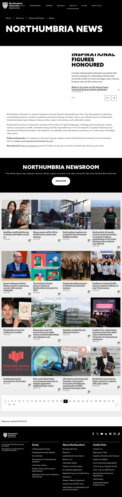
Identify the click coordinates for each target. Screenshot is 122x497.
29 (100, 401)
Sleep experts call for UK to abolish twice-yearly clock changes (45, 234)
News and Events (36, 18)
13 (32, 401)
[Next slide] (114, 97)
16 (44, 401)
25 (83, 401)
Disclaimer (67, 477)
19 (57, 401)
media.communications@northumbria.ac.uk (33, 141)
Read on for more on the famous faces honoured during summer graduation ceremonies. (90, 89)
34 (14, 405)
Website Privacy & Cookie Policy (76, 473)
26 (87, 401)
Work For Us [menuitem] (97, 6)
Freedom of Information (72, 466)
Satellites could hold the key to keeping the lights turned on (16, 234)
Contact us (97, 449)
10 (19, 401)
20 (61, 401)
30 (104, 401)
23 (74, 401)
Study (35, 445)
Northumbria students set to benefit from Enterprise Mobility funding (75, 234)
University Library (39, 465)
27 (91, 401)
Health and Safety (100, 460)
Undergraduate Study (41, 449)
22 (70, 401)
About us (20, 18)
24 (78, 401)
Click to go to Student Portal (105, 466)
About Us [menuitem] (73, 6)
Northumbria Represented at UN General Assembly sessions (75, 286)
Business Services (70, 449)
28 (96, 401)
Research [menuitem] (61, 6)
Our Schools (37, 456)
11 (23, 401)
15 (40, 401)
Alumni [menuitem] (84, 6)
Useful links (99, 445)
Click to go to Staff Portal (103, 470)
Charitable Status (70, 463)
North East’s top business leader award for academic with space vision (104, 381)
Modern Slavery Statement (73, 480)
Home (8, 18)
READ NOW (61, 181)
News (51, 18)
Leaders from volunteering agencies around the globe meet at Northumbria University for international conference (104, 334)
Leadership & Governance (73, 456)
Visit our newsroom (29, 146)
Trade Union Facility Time (73, 484)
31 (109, 401)
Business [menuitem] (49, 6)
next (116, 405)
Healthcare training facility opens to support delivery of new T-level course (105, 286)
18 (53, 401)
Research (66, 453)
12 (27, 401)
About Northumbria (74, 445)
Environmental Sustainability (105, 463)
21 (66, 401)
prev (5, 401)
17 (49, 401)
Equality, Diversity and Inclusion (106, 456)
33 (9, 405)
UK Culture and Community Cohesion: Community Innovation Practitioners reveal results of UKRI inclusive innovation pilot (75, 383)
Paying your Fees (100, 453)
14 (36, 401)
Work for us (67, 460)
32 (113, 401)
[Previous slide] (107, 97)
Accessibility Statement (72, 470)
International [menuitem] (35, 6)
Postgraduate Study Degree (43, 453)
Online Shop (98, 479)
